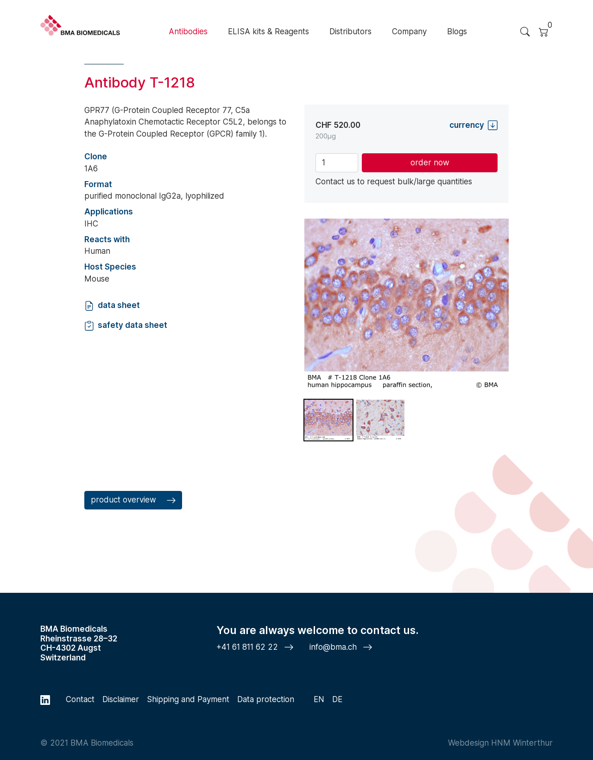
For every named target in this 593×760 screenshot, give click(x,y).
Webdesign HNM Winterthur (500, 742)
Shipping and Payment (188, 699)
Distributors (350, 31)
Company (409, 31)
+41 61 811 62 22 (255, 647)
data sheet (112, 305)
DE (337, 699)
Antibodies (188, 31)
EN (319, 699)
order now (429, 162)
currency (473, 125)
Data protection (265, 699)
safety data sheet (125, 325)
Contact (80, 699)
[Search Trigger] (525, 32)
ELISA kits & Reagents (268, 31)
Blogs (457, 31)
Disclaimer (120, 699)
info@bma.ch (340, 647)
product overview (133, 500)
